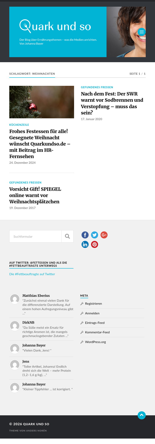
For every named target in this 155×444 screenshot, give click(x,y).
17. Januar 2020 (92, 121)
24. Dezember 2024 (22, 166)
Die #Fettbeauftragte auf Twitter (32, 279)
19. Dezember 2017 (22, 213)
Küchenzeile (19, 124)
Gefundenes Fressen (97, 87)
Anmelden (92, 318)
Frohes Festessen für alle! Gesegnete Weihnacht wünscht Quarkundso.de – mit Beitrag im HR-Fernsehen (41, 145)
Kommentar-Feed (97, 337)
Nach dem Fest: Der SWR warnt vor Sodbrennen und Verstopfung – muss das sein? (112, 104)
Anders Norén (37, 436)
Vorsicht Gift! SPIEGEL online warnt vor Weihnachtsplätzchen (37, 200)
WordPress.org (95, 347)
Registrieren (93, 309)
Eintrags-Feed (95, 328)
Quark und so (37, 429)
